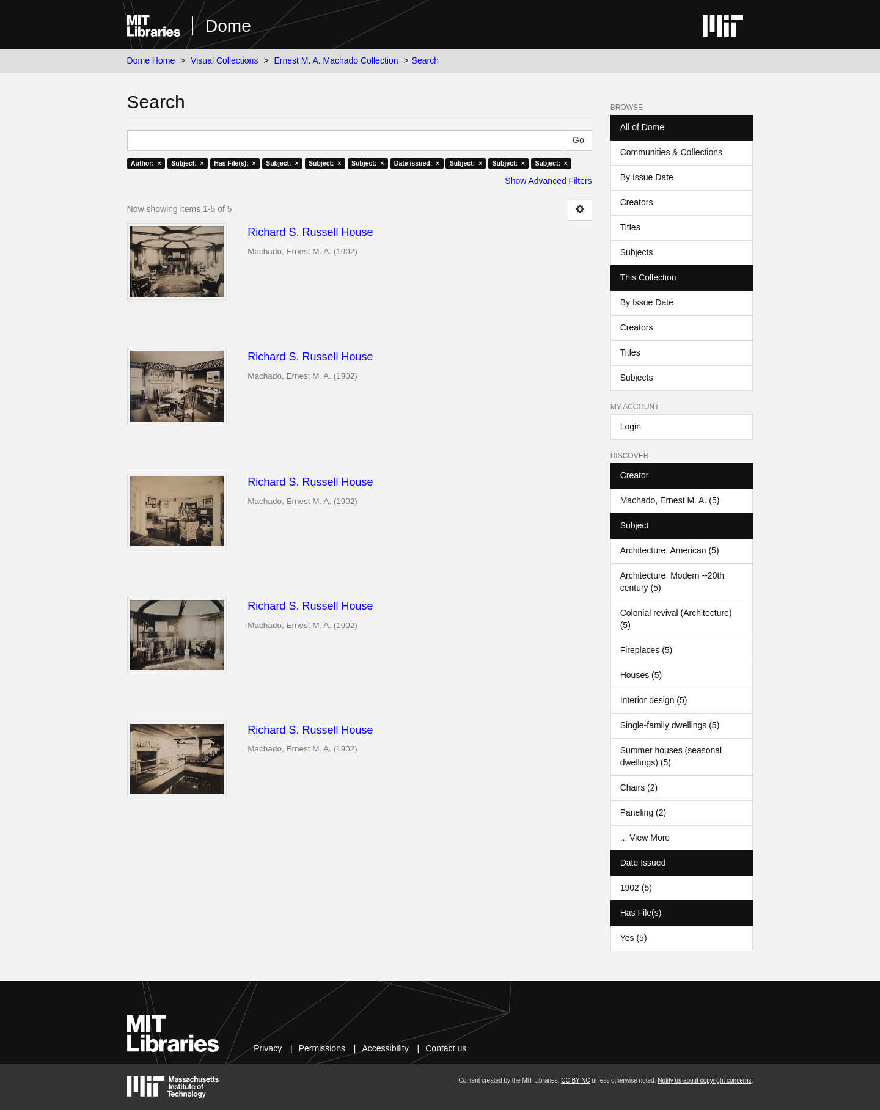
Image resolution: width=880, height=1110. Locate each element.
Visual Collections (224, 60)
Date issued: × (416, 163)
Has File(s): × (235, 163)
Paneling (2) (643, 812)
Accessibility (385, 1048)
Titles (630, 227)
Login (630, 426)
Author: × (146, 163)
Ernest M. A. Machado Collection (336, 60)
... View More (645, 837)
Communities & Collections (671, 152)
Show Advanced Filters (548, 181)
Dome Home (151, 60)
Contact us (445, 1048)
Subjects (636, 252)
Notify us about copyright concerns (704, 1080)
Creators (636, 202)
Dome (228, 25)
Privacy (268, 1048)
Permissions (322, 1048)
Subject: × (187, 163)
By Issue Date (646, 177)
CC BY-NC (575, 1080)
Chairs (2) (639, 787)
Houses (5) (641, 675)
